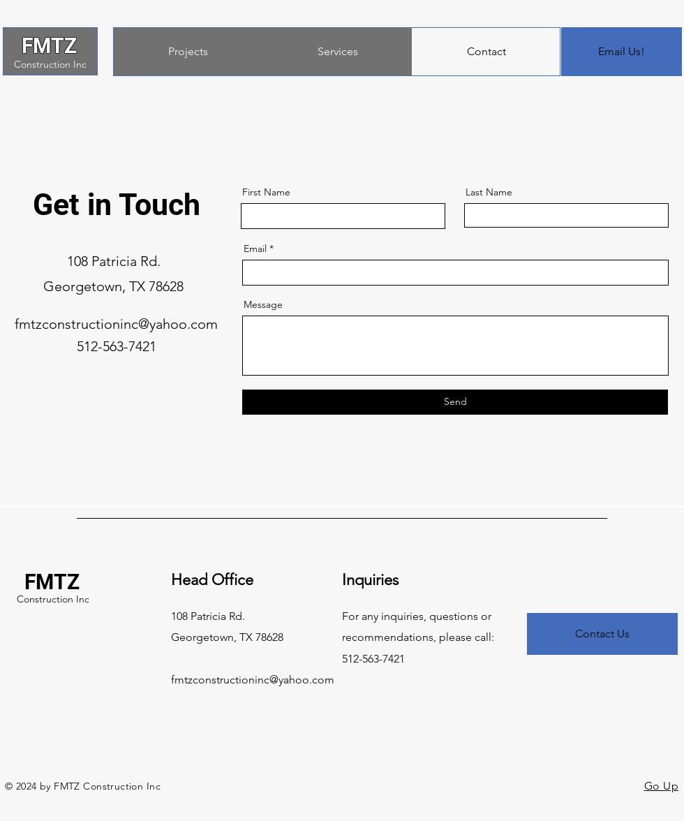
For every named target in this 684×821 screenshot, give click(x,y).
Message (263, 304)
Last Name (489, 192)
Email (255, 248)
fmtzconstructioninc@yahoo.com (116, 324)
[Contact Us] (602, 634)
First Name (266, 192)
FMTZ (49, 46)
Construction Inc (50, 64)
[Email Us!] (621, 51)
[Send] (455, 402)
